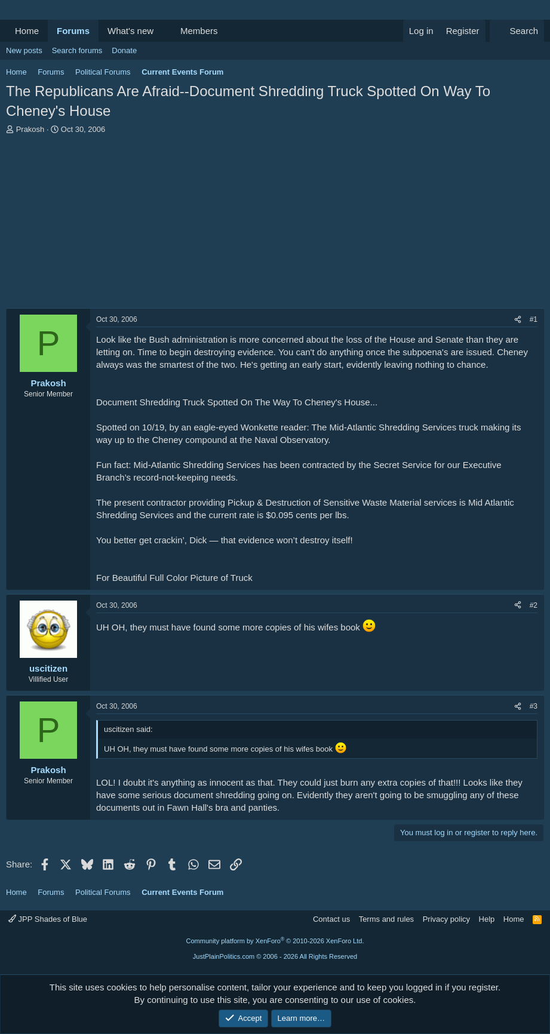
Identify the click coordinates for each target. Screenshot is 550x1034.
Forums (73, 31)
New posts (24, 50)
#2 (533, 605)
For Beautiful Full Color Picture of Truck (174, 578)
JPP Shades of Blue (47, 919)
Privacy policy (446, 919)
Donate (124, 50)
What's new (130, 31)
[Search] (517, 31)
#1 (533, 319)
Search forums (77, 50)
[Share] (518, 320)
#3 (533, 706)
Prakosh (30, 129)
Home (27, 31)
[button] (163, 31)
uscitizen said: (128, 729)
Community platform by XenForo (275, 940)
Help (487, 919)
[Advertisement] (275, 224)
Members (199, 31)
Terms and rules (386, 919)
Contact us (331, 919)
